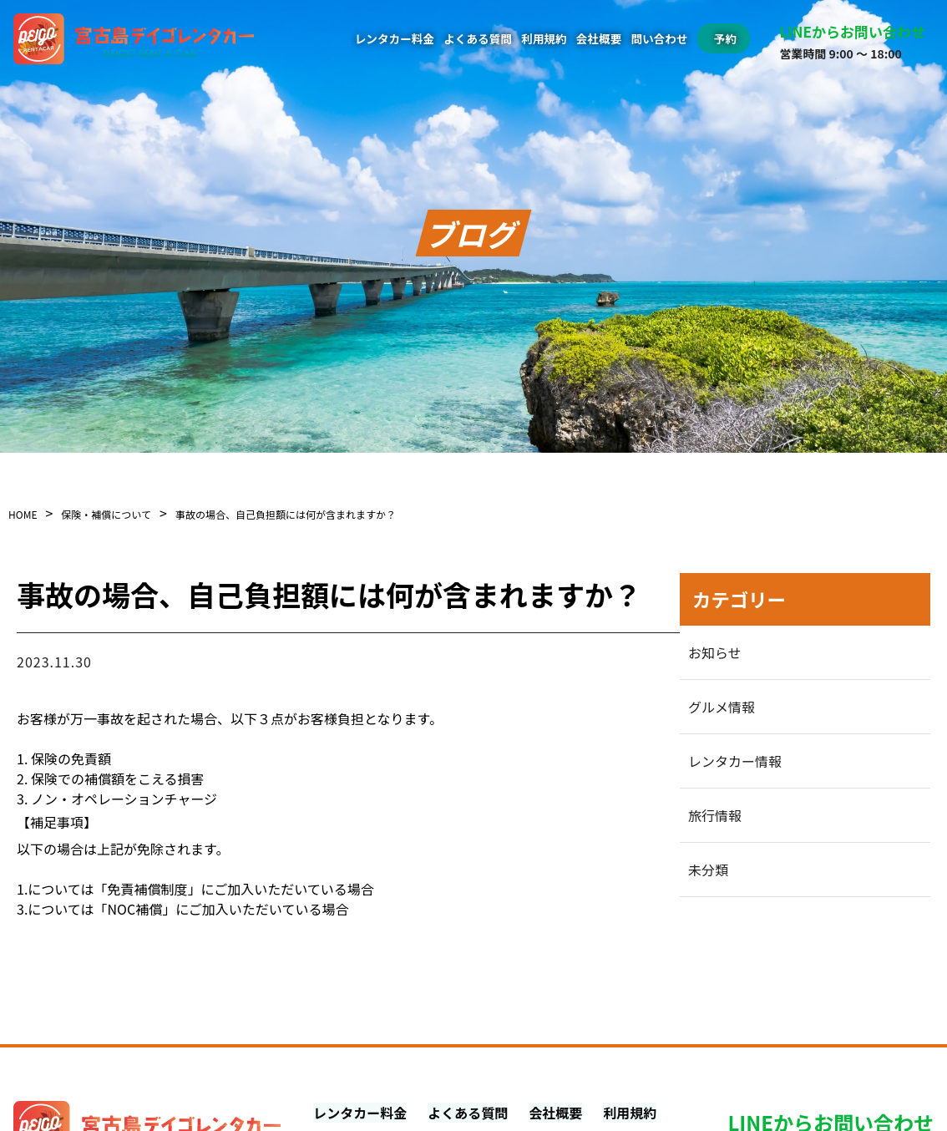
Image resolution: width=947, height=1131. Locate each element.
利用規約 (543, 38)
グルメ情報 (721, 707)
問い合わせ (659, 38)
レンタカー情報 (735, 761)
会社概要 (598, 38)
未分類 (708, 870)
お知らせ (715, 652)
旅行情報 (715, 815)
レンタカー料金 (394, 38)
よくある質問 (477, 38)
